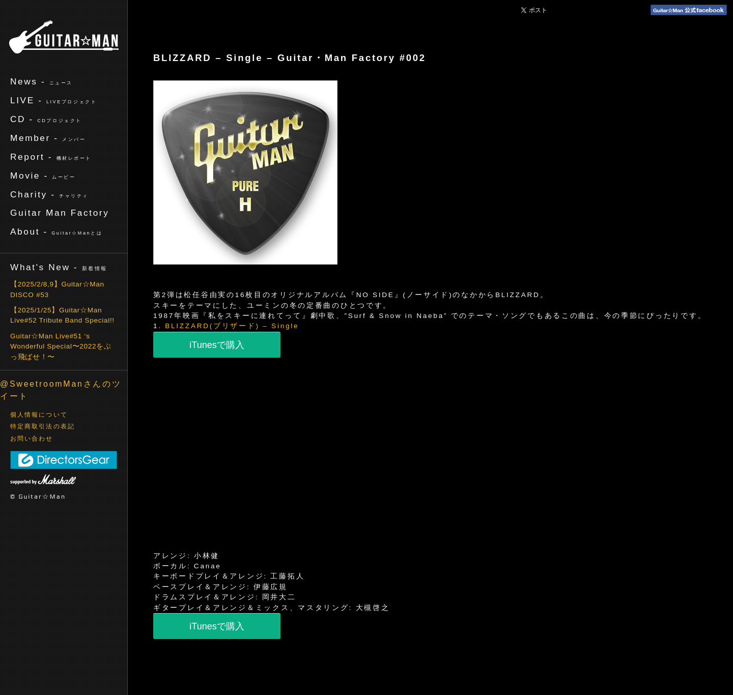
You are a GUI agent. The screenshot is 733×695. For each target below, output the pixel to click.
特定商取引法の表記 (42, 426)
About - (56, 231)
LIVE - (53, 100)
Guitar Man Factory (59, 213)
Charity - (49, 194)
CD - (46, 119)
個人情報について (39, 414)
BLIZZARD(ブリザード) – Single (232, 326)
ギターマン (64, 37)
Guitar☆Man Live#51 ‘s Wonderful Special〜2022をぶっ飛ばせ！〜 (60, 346)
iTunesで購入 (216, 345)
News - (41, 81)
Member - (48, 138)
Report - (51, 157)
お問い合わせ (31, 438)
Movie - (43, 175)
